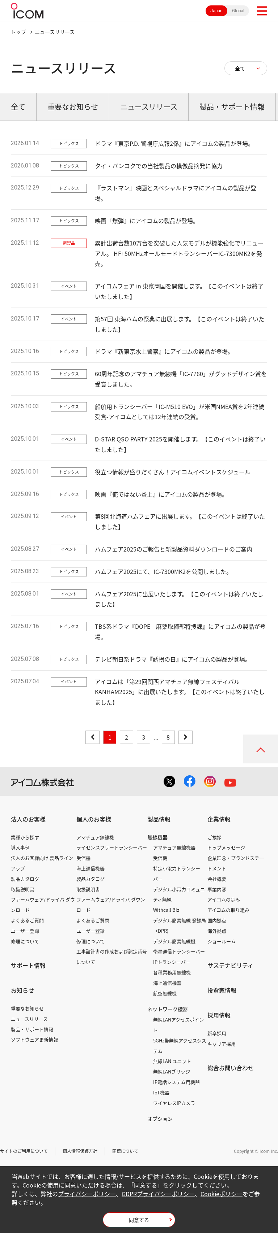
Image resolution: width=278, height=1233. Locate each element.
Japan (216, 10)
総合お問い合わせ (230, 1067)
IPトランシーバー (171, 961)
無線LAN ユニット (172, 1061)
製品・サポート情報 (32, 1029)
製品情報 (158, 819)
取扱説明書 (22, 889)
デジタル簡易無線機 (174, 941)
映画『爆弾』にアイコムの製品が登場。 (147, 220)
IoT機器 (161, 1092)
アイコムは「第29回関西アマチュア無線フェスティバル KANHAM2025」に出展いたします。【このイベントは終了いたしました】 (180, 692)
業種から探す (25, 837)
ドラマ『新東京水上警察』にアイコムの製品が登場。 (164, 351)
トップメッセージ (226, 847)
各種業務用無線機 (172, 972)
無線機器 (157, 837)
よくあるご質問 (27, 920)
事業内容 (216, 889)
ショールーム (221, 941)
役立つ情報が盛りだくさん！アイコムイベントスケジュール (172, 471)
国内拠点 (216, 920)
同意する (139, 1219)
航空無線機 (165, 993)
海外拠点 (216, 930)
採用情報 (219, 1015)
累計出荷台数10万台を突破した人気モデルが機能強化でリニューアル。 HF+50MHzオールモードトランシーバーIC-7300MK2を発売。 (179, 253)
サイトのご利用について (24, 1151)
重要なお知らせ (27, 1008)
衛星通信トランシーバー (179, 951)
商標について (125, 1151)
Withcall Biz (166, 909)
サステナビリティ (230, 965)
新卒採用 (216, 1033)
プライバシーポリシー (87, 1193)
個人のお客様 (93, 819)
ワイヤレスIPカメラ (174, 1102)
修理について (25, 941)
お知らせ (22, 990)
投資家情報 (221, 990)
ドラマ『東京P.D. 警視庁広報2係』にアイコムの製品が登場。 (174, 143)
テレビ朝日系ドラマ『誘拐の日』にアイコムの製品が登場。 (173, 659)
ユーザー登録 (25, 930)
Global (238, 10)
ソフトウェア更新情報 (34, 1039)
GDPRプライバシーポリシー (158, 1193)
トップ (18, 31)
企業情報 (219, 819)
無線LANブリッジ (171, 1071)
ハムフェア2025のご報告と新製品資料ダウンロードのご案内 (173, 549)
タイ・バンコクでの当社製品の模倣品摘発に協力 (159, 165)
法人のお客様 (28, 819)
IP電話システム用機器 (176, 1082)
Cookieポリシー (222, 1193)
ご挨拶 (214, 837)
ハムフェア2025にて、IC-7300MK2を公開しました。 (163, 571)
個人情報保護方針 (80, 1151)
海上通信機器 (90, 868)
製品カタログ (25, 878)
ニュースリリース (29, 1018)
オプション (160, 1118)
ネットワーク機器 (167, 1008)
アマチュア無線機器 (174, 847)
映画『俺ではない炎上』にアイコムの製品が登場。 (161, 494)
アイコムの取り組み (228, 909)
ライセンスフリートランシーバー (111, 847)
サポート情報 (28, 965)
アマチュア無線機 (95, 837)
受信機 (83, 857)
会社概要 (216, 878)
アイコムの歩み (223, 899)
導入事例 (20, 847)
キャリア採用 (221, 1043)
